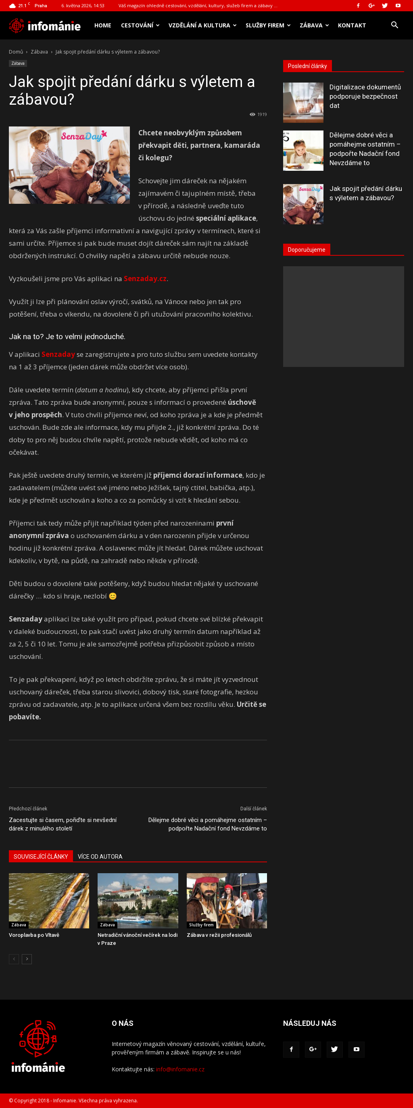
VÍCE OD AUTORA (100, 856)
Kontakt (352, 25)
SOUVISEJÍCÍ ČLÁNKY (41, 856)
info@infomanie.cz (180, 1069)
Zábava (314, 25)
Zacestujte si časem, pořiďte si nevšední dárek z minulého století (63, 824)
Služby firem (268, 25)
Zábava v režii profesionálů (219, 935)
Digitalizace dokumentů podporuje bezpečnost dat (365, 96)
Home (102, 25)
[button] (394, 26)
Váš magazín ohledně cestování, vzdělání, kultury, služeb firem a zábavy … (198, 5)
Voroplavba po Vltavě (34, 935)
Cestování (140, 25)
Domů (16, 51)
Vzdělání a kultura (203, 25)
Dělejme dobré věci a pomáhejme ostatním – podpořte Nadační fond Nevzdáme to (207, 824)
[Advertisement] (343, 316)
